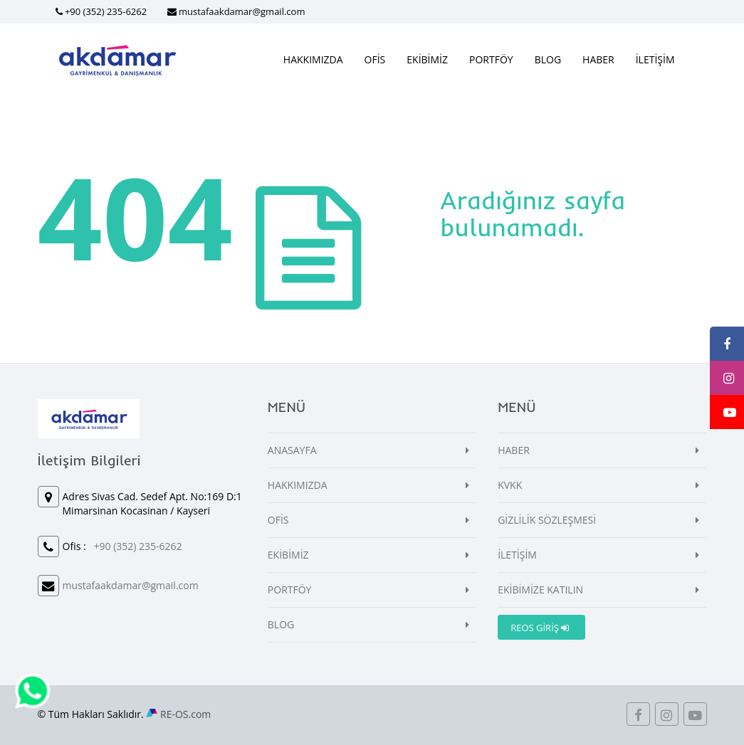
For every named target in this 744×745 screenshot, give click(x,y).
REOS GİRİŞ (539, 627)
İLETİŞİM (655, 59)
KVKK (510, 485)
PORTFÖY (491, 59)
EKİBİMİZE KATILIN (540, 589)
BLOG (548, 59)
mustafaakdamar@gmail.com (242, 11)
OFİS (375, 59)
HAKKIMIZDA (313, 59)
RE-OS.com (185, 714)
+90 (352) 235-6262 (106, 11)
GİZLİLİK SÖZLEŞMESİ (547, 520)
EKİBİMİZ (427, 59)
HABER (598, 59)
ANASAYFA (292, 450)
